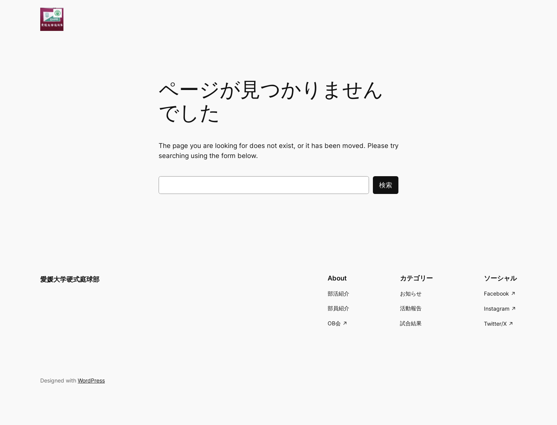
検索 (385, 185)
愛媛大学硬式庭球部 (69, 279)
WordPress (91, 380)
